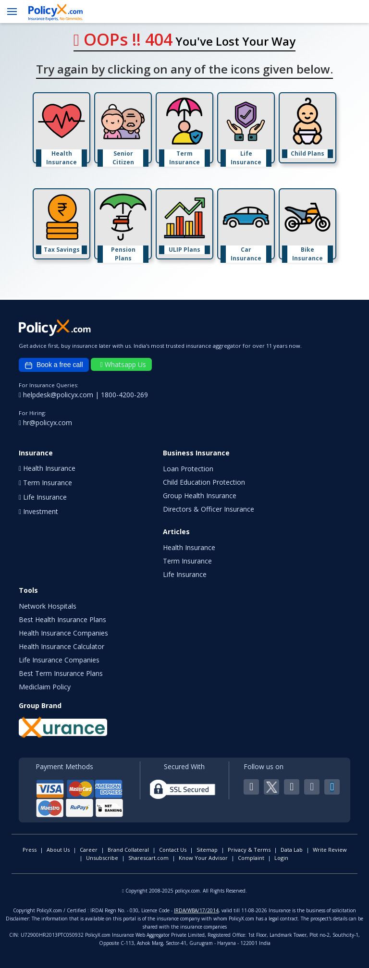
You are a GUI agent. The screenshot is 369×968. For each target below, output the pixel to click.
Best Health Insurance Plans (62, 619)
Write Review (330, 849)
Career (89, 849)
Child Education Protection (204, 482)
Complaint (251, 857)
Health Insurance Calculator (61, 646)
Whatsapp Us (123, 364)
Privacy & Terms (249, 849)
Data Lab (292, 849)
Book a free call (54, 365)
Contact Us (172, 849)
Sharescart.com (148, 857)
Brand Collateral (128, 849)
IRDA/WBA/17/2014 (196, 910)
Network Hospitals (47, 606)
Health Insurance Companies (63, 632)
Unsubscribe (102, 857)
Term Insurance (187, 560)
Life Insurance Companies (59, 659)
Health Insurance (189, 547)
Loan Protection (188, 468)
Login (281, 857)
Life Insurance (185, 574)
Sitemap (207, 849)
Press (30, 849)
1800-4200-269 (124, 394)
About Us (58, 849)
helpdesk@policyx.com (57, 394)
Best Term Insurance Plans (61, 673)
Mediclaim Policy (45, 686)
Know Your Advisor (203, 857)
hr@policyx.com (45, 422)
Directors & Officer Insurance (208, 509)
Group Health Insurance (199, 495)
